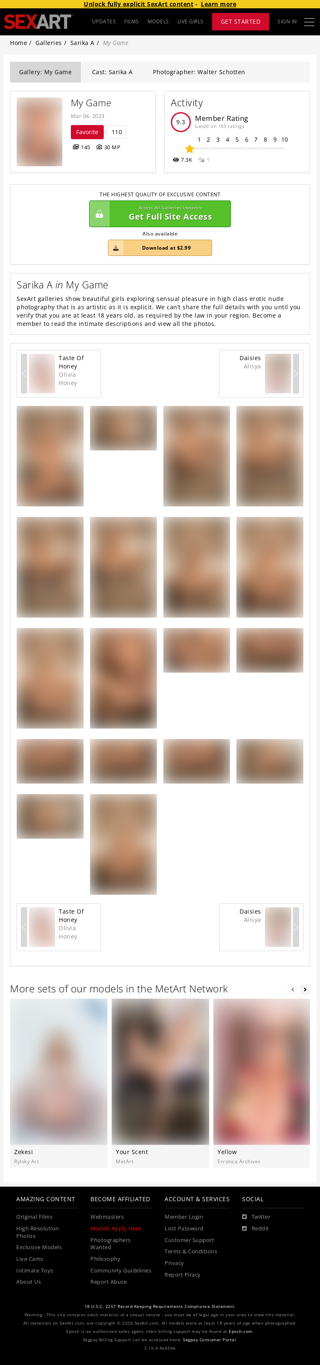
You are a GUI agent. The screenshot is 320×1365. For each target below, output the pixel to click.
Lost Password (184, 1228)
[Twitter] (256, 1217)
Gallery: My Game (45, 72)
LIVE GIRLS (191, 21)
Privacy (174, 1263)
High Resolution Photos (37, 1232)
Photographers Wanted (110, 1244)
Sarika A (82, 43)
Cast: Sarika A (112, 72)
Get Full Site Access (158, 214)
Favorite (87, 132)
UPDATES (104, 21)
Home (18, 43)
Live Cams (29, 1258)
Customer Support (189, 1240)
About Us (28, 1281)
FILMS (131, 21)
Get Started (241, 21)
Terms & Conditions (191, 1251)
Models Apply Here (115, 1228)
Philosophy (105, 1258)
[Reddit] (255, 1228)
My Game (91, 102)
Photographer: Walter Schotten (199, 72)
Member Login (184, 1216)
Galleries (48, 43)
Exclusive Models (39, 1247)
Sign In (287, 21)
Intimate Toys (34, 1270)
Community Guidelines (120, 1270)
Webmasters (107, 1216)
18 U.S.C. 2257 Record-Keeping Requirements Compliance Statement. (160, 1306)
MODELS (158, 21)
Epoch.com (240, 1331)
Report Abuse (108, 1281)
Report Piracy (183, 1274)
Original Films (34, 1216)
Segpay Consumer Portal (209, 1339)
